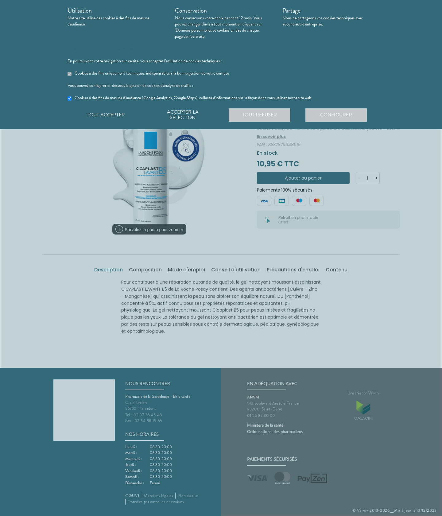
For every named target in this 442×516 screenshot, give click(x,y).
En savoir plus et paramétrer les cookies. (101, 49)
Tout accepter (106, 114)
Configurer (336, 114)
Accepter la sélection (183, 114)
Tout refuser (259, 114)
